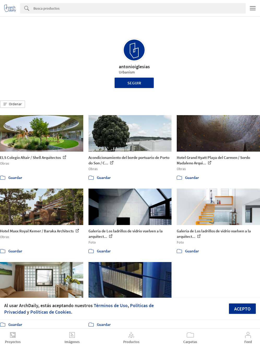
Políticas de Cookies (50, 312)
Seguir (134, 82)
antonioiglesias (134, 67)
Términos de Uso (111, 305)
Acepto (242, 309)
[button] (12, 104)
